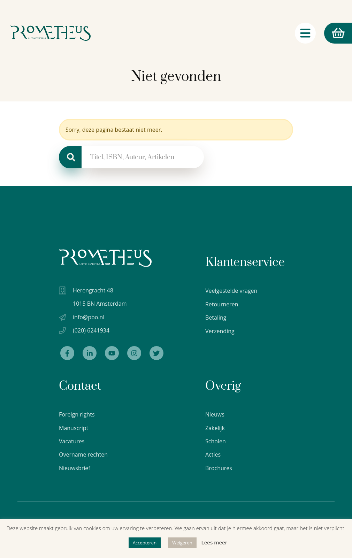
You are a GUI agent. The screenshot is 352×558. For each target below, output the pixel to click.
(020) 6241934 (91, 331)
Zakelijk (215, 428)
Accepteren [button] (144, 543)
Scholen (215, 441)
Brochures (218, 468)
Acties (213, 455)
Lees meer (214, 542)
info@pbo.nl (88, 317)
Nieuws (214, 415)
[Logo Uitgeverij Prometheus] (51, 34)
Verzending (220, 331)
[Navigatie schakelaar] (305, 34)
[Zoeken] (70, 157)
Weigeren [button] (182, 543)
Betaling (216, 317)
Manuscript (73, 428)
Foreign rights (77, 415)
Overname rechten (83, 455)
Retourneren (221, 304)
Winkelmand (334, 34)
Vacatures (72, 441)
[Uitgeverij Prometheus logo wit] (105, 258)
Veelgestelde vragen (231, 291)
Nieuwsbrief (74, 468)
